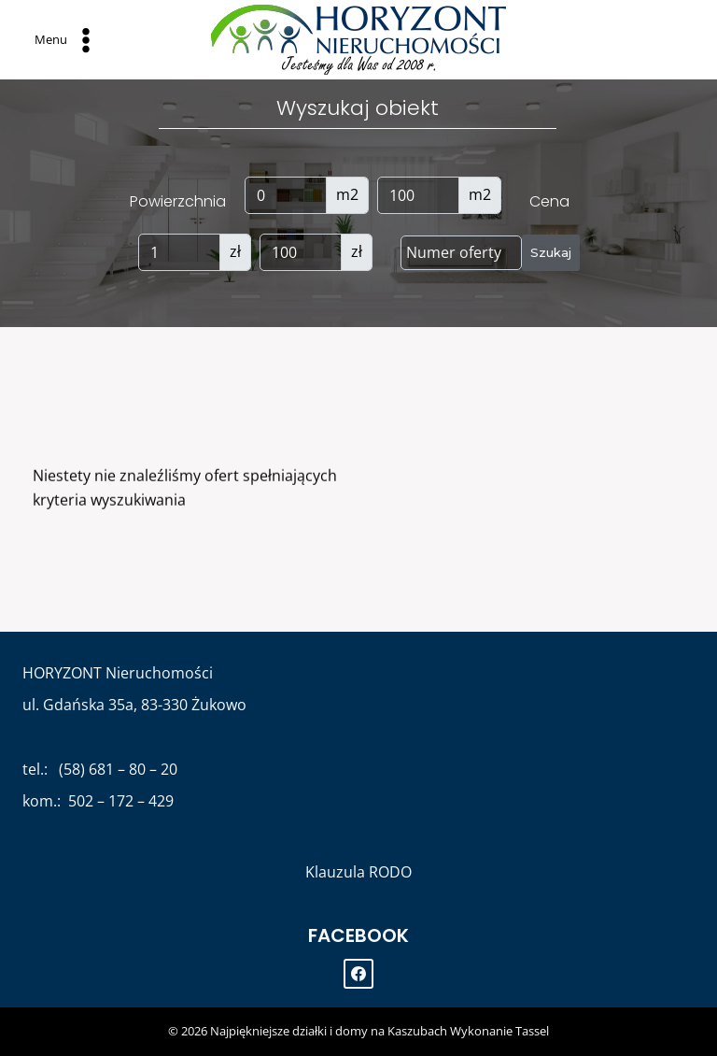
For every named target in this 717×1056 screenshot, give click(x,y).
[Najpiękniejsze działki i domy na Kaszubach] (358, 40)
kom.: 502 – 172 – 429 (98, 801)
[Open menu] (64, 39)
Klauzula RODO (358, 872)
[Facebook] (358, 974)
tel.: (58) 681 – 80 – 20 (99, 769)
